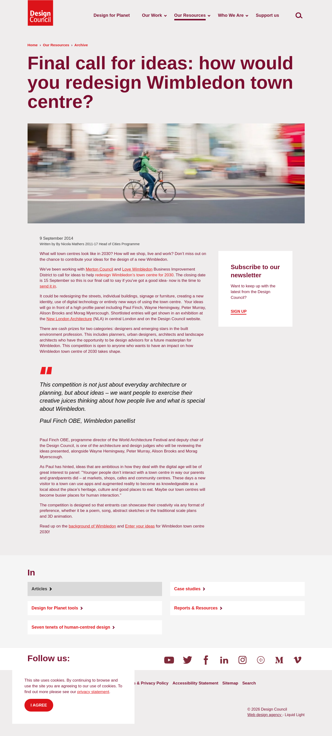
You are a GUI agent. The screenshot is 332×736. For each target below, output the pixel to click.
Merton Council (99, 269)
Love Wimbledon (137, 269)
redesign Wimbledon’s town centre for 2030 (134, 275)
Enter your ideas (140, 526)
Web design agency (264, 715)
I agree (39, 705)
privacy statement (93, 692)
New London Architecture (69, 319)
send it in (48, 286)
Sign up (238, 311)
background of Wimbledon (92, 526)
